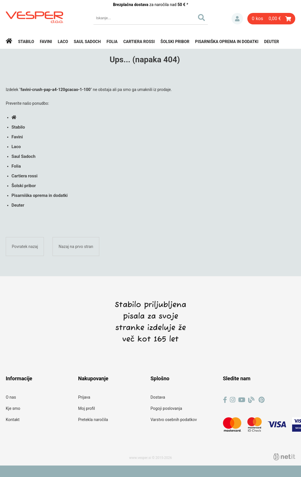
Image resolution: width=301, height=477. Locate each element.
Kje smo (13, 408)
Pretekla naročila (93, 419)
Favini (46, 41)
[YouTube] (241, 400)
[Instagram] (232, 400)
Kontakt (13, 419)
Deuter (271, 41)
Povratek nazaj (25, 246)
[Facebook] (225, 400)
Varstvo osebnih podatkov (174, 419)
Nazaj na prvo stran (76, 246)
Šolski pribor (174, 41)
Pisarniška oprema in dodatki (227, 41)
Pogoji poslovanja (166, 408)
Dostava (158, 397)
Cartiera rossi (139, 41)
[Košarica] (271, 18)
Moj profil (86, 408)
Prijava (237, 18)
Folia (112, 41)
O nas (11, 397)
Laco (63, 41)
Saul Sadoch (87, 41)
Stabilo (26, 41)
